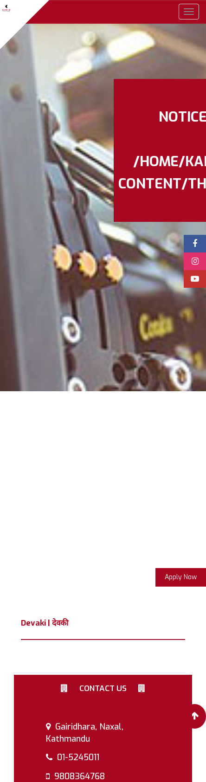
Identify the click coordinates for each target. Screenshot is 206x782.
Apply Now (181, 577)
